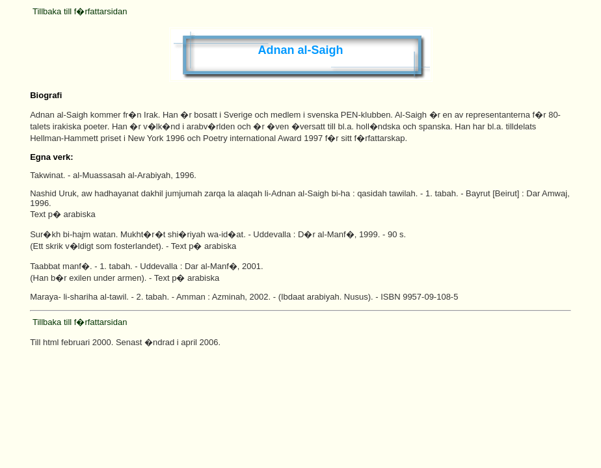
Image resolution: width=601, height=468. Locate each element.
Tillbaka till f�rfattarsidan (80, 11)
